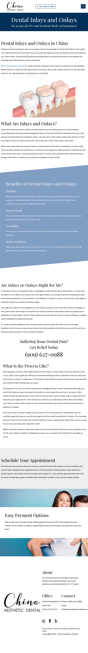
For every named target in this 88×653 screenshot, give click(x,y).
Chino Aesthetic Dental (14, 66)
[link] (43, 622)
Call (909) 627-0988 (45, 6)
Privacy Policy (47, 629)
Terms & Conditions (61, 629)
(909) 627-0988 (44, 354)
